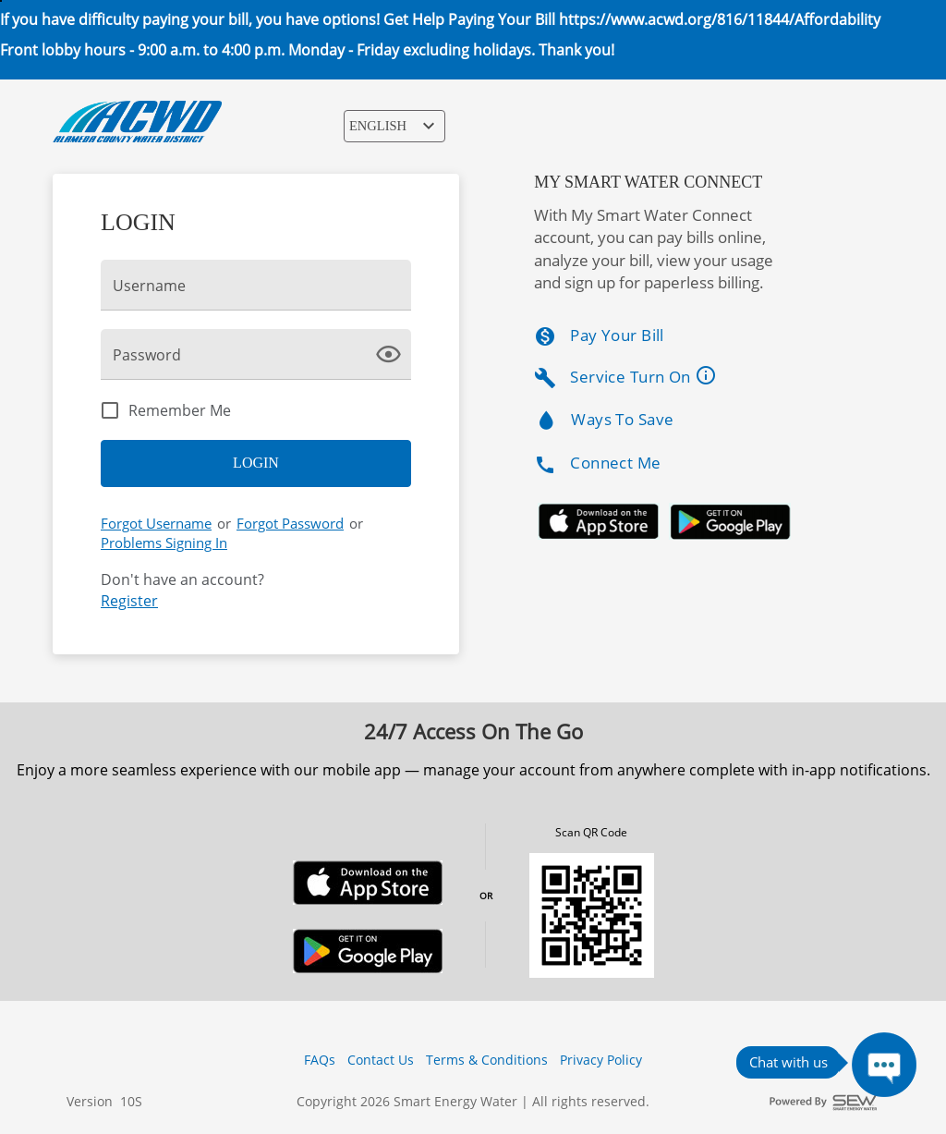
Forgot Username (156, 523)
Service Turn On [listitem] (632, 376)
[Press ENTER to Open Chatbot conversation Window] (884, 1064)
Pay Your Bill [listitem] (599, 336)
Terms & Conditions (487, 1059)
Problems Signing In (164, 542)
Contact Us (380, 1059)
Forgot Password (290, 523)
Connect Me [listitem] (597, 463)
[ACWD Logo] (137, 121)
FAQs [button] (319, 1059)
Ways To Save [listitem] (603, 421)
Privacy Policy (601, 1059)
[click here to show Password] (392, 353)
